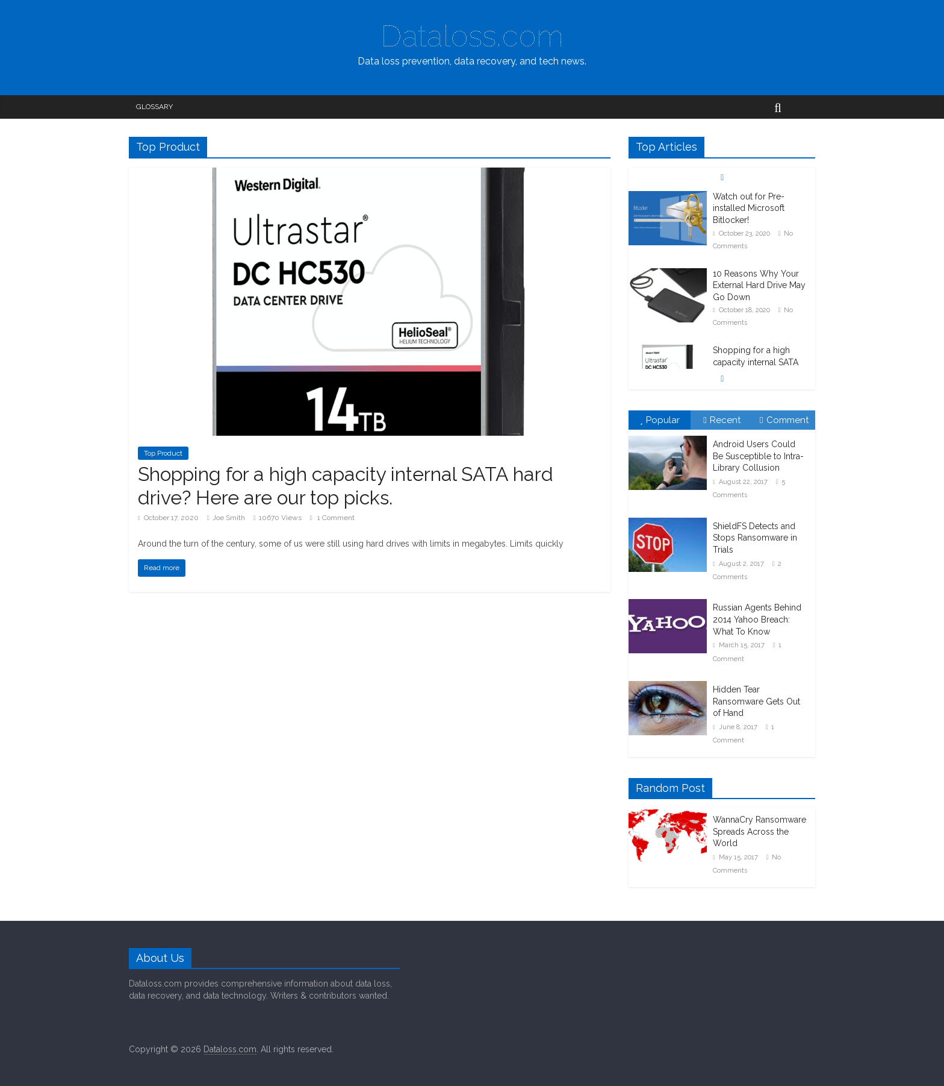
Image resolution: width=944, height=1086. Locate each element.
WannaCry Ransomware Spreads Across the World (759, 831)
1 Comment (332, 517)
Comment (784, 420)
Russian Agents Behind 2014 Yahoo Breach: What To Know (757, 619)
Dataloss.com (472, 36)
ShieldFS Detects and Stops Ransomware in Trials (755, 537)
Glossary (154, 106)
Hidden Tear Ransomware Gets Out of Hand (756, 701)
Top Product (163, 453)
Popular (660, 420)
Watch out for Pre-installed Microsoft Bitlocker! (748, 208)
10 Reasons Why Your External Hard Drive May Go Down (759, 285)
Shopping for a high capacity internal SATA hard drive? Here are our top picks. (345, 485)
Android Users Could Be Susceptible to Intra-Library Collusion (758, 455)
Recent (721, 420)
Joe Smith (229, 517)
